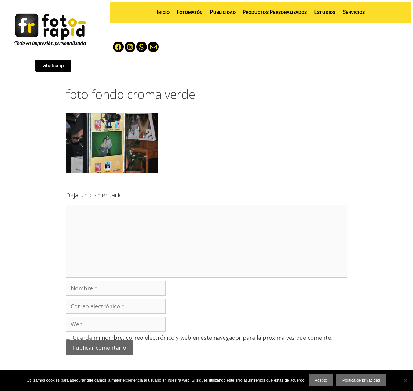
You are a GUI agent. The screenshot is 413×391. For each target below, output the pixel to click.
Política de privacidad (361, 380)
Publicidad (222, 12)
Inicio (163, 12)
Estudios (324, 12)
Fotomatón (190, 12)
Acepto (321, 380)
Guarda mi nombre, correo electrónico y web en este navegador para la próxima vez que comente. (202, 337)
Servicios (354, 12)
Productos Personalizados (275, 12)
